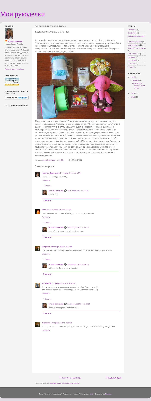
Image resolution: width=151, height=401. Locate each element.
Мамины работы (135, 42)
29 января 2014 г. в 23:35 (78, 191)
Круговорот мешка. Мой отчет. (138, 85)
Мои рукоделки (22, 14)
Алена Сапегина (56, 191)
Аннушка (46, 247)
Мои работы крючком (137, 48)
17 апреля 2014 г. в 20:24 (61, 323)
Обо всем (132, 60)
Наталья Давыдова (50, 173)
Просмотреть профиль (14, 69)
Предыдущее (113, 377)
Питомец (131, 64)
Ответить (46, 180)
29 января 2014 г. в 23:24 (61, 247)
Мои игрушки (133, 45)
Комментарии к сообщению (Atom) (64, 383)
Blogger (108, 394)
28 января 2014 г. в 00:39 (60, 210)
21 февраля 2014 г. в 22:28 (78, 304)
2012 (133, 97)
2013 (133, 93)
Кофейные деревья (136, 36)
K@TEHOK (46, 283)
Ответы (48, 186)
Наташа (45, 210)
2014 (133, 77)
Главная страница (70, 377)
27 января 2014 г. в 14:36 (70, 173)
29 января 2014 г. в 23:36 (78, 264)
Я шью (130, 67)
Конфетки (132, 33)
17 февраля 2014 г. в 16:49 (63, 283)
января (136, 80)
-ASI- (92, 394)
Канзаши (131, 30)
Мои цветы (132, 54)
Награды (131, 57)
